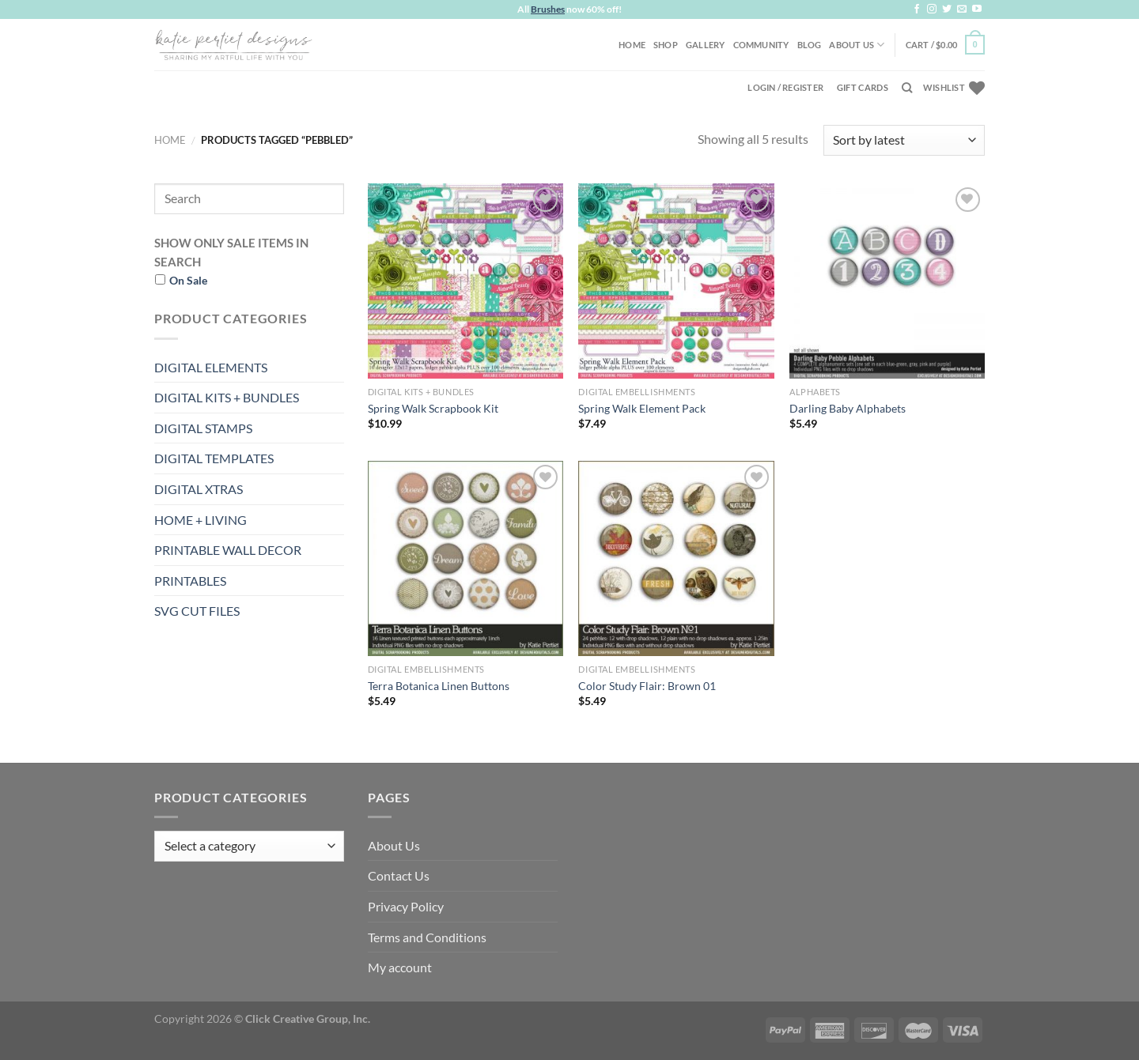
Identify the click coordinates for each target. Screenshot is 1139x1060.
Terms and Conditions (427, 937)
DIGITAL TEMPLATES (214, 458)
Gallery (705, 45)
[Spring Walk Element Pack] (676, 281)
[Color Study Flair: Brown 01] (676, 558)
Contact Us (398, 875)
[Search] (907, 88)
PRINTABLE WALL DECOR (227, 549)
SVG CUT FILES (197, 610)
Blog (809, 45)
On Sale (188, 280)
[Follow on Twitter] (947, 9)
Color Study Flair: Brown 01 (647, 685)
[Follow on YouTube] (977, 9)
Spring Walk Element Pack (642, 408)
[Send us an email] (962, 9)
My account (400, 967)
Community (761, 45)
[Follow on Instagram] (932, 9)
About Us (856, 44)
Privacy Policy (406, 906)
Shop (665, 45)
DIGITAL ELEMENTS (210, 367)
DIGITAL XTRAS (198, 488)
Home (632, 45)
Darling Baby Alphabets (847, 408)
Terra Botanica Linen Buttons (438, 685)
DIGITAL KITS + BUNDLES (226, 397)
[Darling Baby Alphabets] (887, 281)
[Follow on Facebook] (916, 9)
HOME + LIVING (200, 519)
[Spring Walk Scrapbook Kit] (465, 281)
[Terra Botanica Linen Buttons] (465, 558)
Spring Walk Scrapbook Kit (433, 408)
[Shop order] (904, 140)
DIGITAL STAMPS (203, 428)
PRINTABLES (190, 580)
